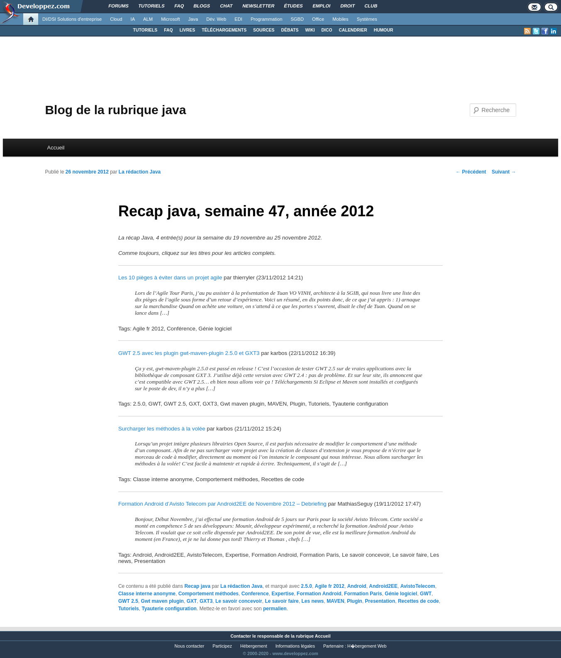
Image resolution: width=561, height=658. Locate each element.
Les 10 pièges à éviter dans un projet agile (170, 277)
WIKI (310, 30)
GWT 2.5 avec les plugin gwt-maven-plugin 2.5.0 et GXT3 (189, 353)
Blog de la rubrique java (115, 110)
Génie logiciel (401, 594)
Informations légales (295, 645)
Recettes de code (418, 601)
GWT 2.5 (128, 601)
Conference (255, 594)
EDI (238, 19)
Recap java (197, 586)
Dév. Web (216, 19)
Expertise (282, 594)
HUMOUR (383, 30)
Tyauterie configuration (168, 609)
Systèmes (367, 19)
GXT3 (206, 601)
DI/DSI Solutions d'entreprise (72, 19)
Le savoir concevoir (238, 601)
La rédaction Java (140, 172)
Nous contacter (190, 645)
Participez (222, 645)
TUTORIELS (145, 30)
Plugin (354, 601)
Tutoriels (128, 609)
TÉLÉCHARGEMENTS (224, 30)
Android (356, 586)
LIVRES (187, 30)
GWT (426, 594)
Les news (312, 601)
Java (193, 19)
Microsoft (170, 19)
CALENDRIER (353, 30)
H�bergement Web (366, 645)
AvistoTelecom (417, 586)
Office (318, 19)
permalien (275, 609)
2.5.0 (306, 586)
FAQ (168, 30)
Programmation (266, 19)
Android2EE (383, 586)
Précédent (471, 172)
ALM (148, 19)
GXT (192, 601)
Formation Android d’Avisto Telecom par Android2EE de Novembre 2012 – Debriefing (222, 504)
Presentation (380, 601)
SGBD (297, 19)
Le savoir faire (281, 601)
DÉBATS (290, 30)
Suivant (504, 172)
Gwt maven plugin (162, 601)
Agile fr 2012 (329, 586)
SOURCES (263, 30)
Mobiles (340, 19)
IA (133, 19)
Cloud (116, 19)
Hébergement (253, 645)
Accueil (56, 147)
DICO (327, 30)
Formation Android (319, 594)
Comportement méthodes (208, 594)
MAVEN (335, 601)
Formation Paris (363, 594)
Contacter (240, 636)
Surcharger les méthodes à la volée (161, 429)
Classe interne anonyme (147, 594)
